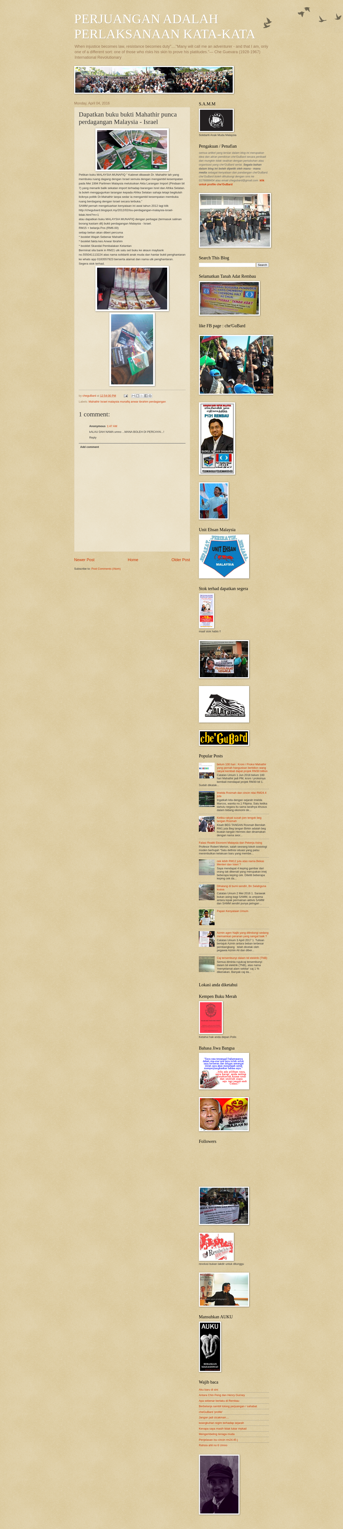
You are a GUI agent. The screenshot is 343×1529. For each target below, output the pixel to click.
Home (133, 560)
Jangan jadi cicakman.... (214, 1417)
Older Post (181, 560)
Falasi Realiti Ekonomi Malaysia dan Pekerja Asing (230, 842)
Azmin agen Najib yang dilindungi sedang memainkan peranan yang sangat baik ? (242, 934)
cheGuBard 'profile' (211, 1412)
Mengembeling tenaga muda (216, 1434)
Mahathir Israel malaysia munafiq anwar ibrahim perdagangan (127, 401)
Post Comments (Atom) (106, 568)
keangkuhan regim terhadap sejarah (221, 1423)
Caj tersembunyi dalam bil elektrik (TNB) (242, 958)
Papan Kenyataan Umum (232, 911)
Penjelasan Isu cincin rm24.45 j (218, 1439)
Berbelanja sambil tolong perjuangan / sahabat (228, 1406)
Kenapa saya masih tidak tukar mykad (223, 1428)
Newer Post (84, 560)
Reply (92, 437)
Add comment (89, 447)
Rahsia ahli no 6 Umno (213, 1445)
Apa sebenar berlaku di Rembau (219, 1400)
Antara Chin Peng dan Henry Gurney (222, 1395)
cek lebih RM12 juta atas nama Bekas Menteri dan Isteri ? (240, 862)
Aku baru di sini (208, 1389)
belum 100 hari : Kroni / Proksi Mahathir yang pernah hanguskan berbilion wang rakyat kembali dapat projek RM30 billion (242, 768)
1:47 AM (112, 426)
